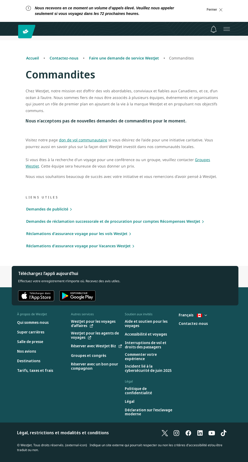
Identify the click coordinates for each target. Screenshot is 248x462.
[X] (165, 433)
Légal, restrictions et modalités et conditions (63, 433)
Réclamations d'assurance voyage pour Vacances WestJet (78, 245)
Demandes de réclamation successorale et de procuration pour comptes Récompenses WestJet (113, 221)
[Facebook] (188, 433)
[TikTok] (223, 433)
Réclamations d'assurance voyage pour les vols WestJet (76, 233)
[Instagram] (176, 433)
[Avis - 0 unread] (213, 29)
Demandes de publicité (47, 209)
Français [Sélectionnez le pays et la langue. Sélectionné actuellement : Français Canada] (193, 314)
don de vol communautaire (83, 139)
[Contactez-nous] (193, 323)
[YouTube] (212, 433)
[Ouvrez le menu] (226, 29)
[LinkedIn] (200, 433)
